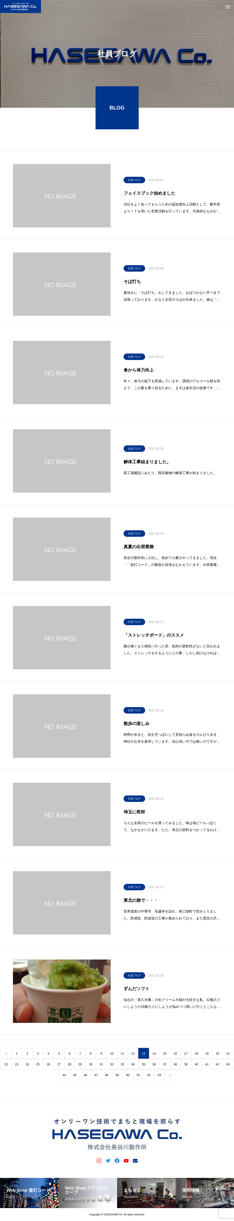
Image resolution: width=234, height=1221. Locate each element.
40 (196, 1065)
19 (207, 1054)
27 (59, 1065)
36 (154, 1065)
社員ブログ (134, 181)
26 (48, 1065)
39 (186, 1065)
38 (175, 1065)
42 (217, 1065)
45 (75, 1076)
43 (228, 1065)
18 (196, 1054)
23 (17, 1065)
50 (127, 1076)
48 (106, 1076)
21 (228, 1054)
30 (91, 1065)
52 (149, 1076)
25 (38, 1065)
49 (117, 1076)
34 (133, 1065)
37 (164, 1065)
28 (69, 1065)
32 (112, 1065)
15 (164, 1054)
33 (122, 1065)
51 (138, 1076)
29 (80, 1065)
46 (85, 1076)
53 (159, 1076)
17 (186, 1054)
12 (133, 1054)
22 (6, 1065)
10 (112, 1054)
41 (207, 1065)
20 (217, 1054)
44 (64, 1076)
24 (27, 1065)
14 (154, 1054)
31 (101, 1065)
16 (175, 1054)
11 (122, 1054)
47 (96, 1076)
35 (143, 1065)
